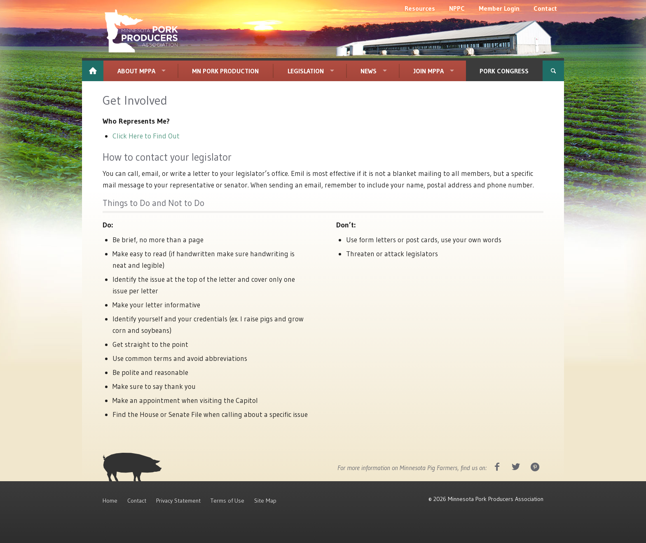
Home (110, 500)
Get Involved (135, 100)
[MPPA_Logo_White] (141, 31)
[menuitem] (420, 8)
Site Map (265, 500)
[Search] (553, 71)
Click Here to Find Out (146, 135)
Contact (136, 500)
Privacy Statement (178, 500)
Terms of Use (227, 500)
